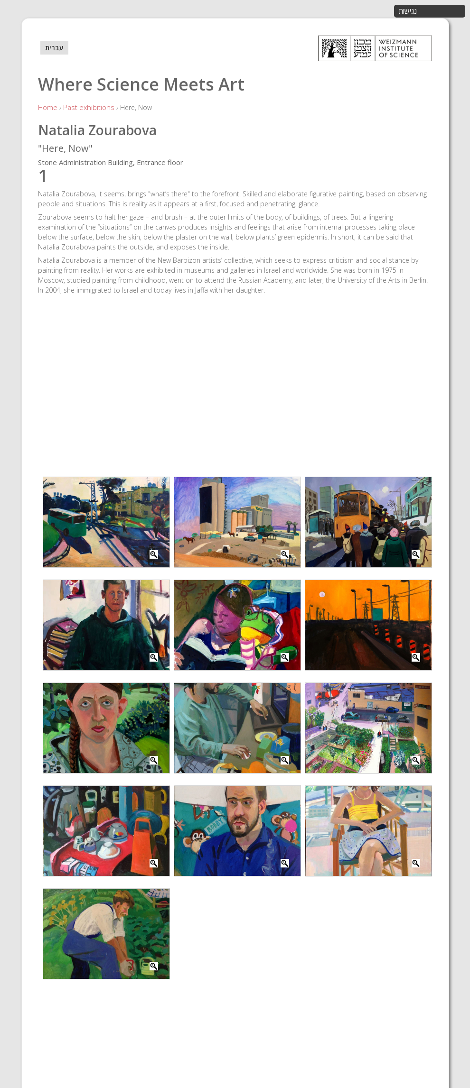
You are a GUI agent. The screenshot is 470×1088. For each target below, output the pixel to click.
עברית (54, 47)
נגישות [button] (408, 11)
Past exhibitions (88, 107)
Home (47, 107)
